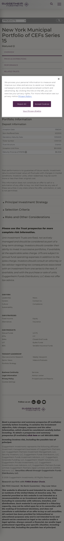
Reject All (21, 104)
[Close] (59, 79)
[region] (32, 96)
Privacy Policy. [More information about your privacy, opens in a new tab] (25, 96)
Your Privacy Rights (32, 111)
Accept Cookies (42, 104)
